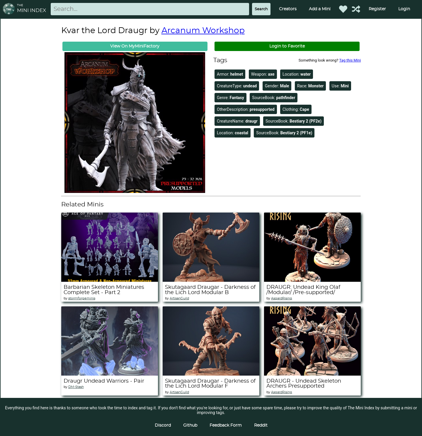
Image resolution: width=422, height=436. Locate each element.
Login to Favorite (287, 46)
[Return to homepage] (10, 9)
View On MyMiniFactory (134, 46)
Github (190, 425)
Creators (288, 9)
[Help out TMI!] (356, 9)
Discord (163, 425)
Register (377, 9)
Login (404, 9)
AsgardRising (281, 298)
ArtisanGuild (179, 298)
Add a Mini (320, 9)
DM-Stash (76, 387)
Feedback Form (226, 425)
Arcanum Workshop (203, 31)
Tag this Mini (350, 60)
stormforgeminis (81, 298)
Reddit (261, 425)
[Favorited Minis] (343, 9)
